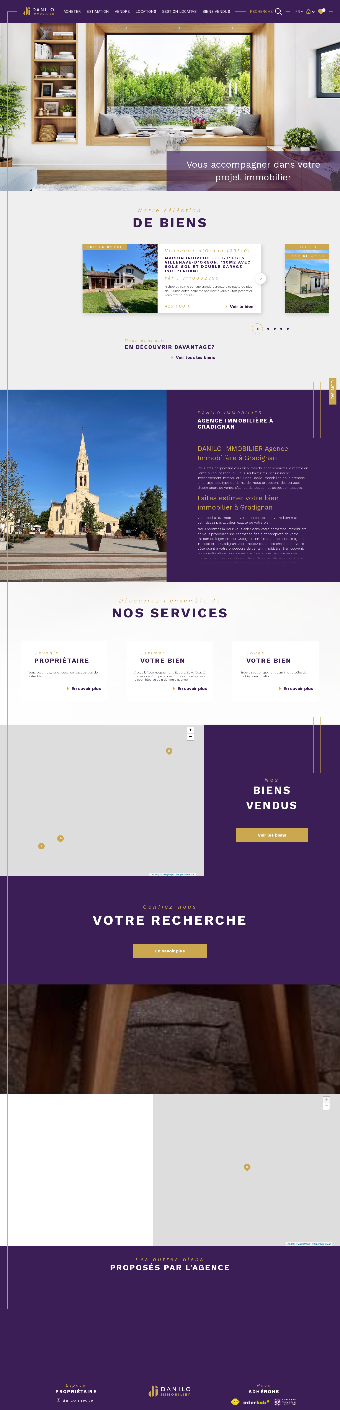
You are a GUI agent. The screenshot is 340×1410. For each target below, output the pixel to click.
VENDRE (122, 11)
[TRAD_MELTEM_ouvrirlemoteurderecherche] (266, 11)
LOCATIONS (146, 11)
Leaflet (154, 874)
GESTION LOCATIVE (179, 11)
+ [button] (190, 730)
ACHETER (72, 11)
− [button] (190, 737)
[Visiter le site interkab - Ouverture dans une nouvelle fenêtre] (257, 1402)
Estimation (98, 11)
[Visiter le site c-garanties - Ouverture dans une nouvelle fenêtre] (285, 1402)
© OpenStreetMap (185, 874)
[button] (258, 278)
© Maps (167, 874)
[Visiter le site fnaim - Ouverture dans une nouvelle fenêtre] (235, 1402)
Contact (333, 391)
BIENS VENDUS (216, 11)
